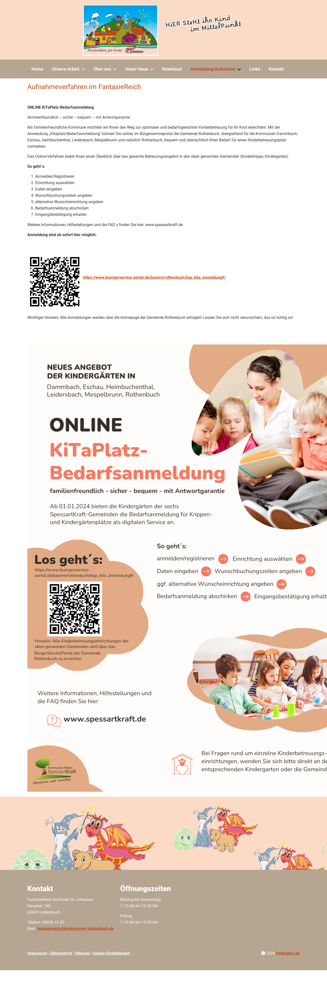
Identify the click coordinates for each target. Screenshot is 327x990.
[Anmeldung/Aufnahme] (240, 69)
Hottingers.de (288, 953)
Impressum (37, 953)
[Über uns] (116, 69)
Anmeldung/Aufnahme (212, 69)
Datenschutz (61, 953)
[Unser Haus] (153, 69)
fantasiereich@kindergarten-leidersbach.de (75, 928)
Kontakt (276, 69)
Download (172, 69)
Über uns (102, 69)
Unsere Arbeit (65, 69)
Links (254, 69)
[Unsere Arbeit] (84, 69)
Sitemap (82, 953)
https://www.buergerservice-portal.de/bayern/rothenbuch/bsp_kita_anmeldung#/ (154, 277)
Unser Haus (136, 69)
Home (37, 69)
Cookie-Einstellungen (111, 953)
